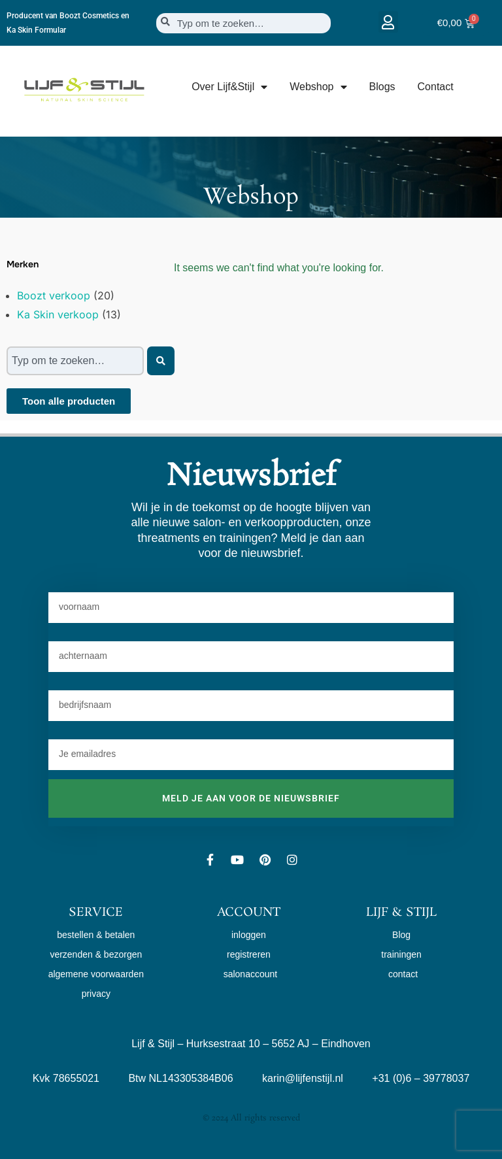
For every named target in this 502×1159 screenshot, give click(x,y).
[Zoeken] (161, 360)
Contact (436, 86)
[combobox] (243, 23)
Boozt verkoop (53, 295)
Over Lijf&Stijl (229, 87)
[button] (388, 22)
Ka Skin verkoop (58, 314)
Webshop (318, 87)
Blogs (382, 86)
